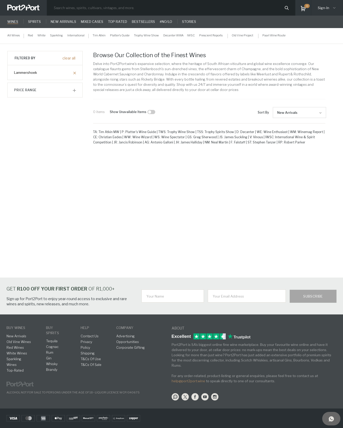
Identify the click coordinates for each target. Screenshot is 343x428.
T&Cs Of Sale (91, 365)
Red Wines (15, 347)
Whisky (52, 364)
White (41, 35)
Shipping (88, 353)
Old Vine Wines (19, 342)
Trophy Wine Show (146, 35)
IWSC (191, 35)
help (85, 328)
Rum (49, 352)
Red (30, 35)
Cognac (52, 347)
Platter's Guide (120, 35)
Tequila (51, 341)
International (76, 35)
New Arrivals (287, 112)
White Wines (17, 353)
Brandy (51, 369)
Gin (48, 358)
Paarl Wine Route (274, 35)
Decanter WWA (173, 35)
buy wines (16, 328)
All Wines (13, 35)
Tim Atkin (99, 35)
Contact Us (90, 336)
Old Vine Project (242, 35)
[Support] (331, 418)
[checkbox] (151, 112)
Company (124, 328)
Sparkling (56, 35)
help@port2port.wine (188, 381)
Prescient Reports (211, 35)
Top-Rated (15, 370)
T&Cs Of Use (91, 359)
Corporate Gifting (130, 347)
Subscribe (313, 296)
